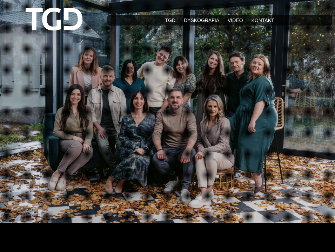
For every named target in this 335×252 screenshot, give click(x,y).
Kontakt (262, 20)
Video (235, 20)
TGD (170, 20)
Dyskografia (201, 20)
